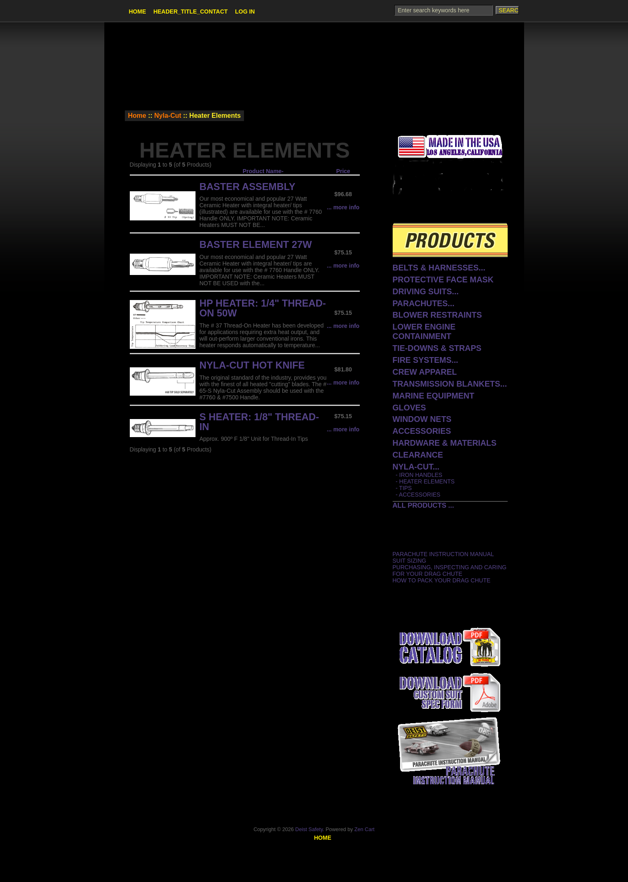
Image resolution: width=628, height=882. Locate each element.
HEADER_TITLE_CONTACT (190, 11)
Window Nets (422, 419)
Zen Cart (364, 829)
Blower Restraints (437, 314)
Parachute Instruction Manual (443, 554)
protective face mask (443, 279)
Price (343, 171)
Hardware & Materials (445, 442)
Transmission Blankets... (450, 383)
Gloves (409, 407)
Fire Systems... (425, 359)
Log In (245, 11)
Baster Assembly (248, 186)
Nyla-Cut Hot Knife (252, 365)
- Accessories (417, 494)
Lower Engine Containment (424, 331)
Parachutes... (424, 303)
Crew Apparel (425, 371)
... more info (343, 207)
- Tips (402, 488)
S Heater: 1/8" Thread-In (259, 421)
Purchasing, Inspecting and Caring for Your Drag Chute (450, 570)
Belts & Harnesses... (439, 267)
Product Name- (263, 171)
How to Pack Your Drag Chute (442, 580)
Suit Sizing (409, 560)
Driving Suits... (426, 291)
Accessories (422, 430)
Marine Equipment (433, 395)
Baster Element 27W (256, 244)
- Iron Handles (417, 475)
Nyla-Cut (168, 115)
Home (137, 11)
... (416, 466)
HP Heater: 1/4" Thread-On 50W (263, 308)
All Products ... (423, 505)
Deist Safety (309, 829)
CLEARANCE (418, 454)
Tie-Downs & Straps (437, 348)
